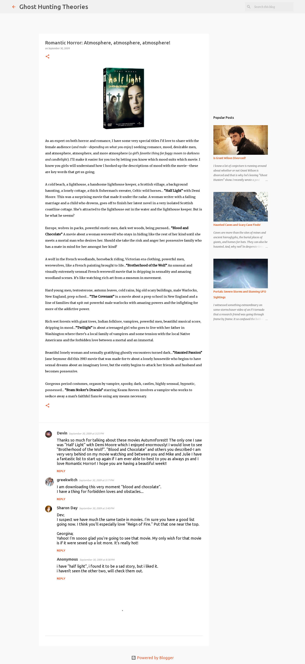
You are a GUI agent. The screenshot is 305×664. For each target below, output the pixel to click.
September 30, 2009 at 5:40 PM (96, 508)
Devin (62, 433)
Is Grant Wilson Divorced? (229, 158)
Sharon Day (67, 508)
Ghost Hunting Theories (53, 6)
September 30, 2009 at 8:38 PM (97, 559)
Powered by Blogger (152, 657)
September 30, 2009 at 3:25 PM (86, 433)
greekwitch (67, 480)
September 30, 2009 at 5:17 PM (96, 480)
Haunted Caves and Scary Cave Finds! (236, 224)
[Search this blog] (273, 6)
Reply (61, 471)
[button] (47, 56)
